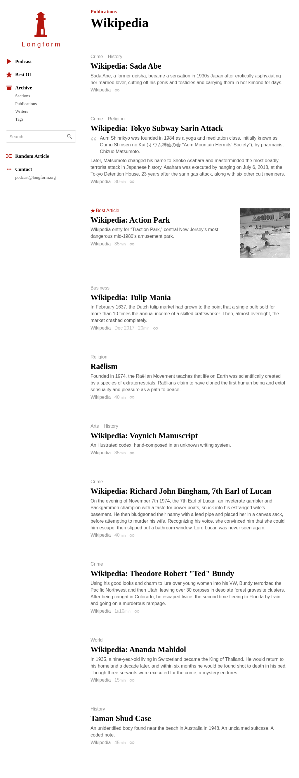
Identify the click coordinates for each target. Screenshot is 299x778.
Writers (21, 111)
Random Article (27, 156)
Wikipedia (101, 89)
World (97, 640)
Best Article (107, 210)
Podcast (19, 61)
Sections (22, 95)
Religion (116, 119)
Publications (26, 103)
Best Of (18, 74)
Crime (97, 56)
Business (100, 288)
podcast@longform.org (35, 177)
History (115, 56)
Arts (95, 426)
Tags (19, 119)
